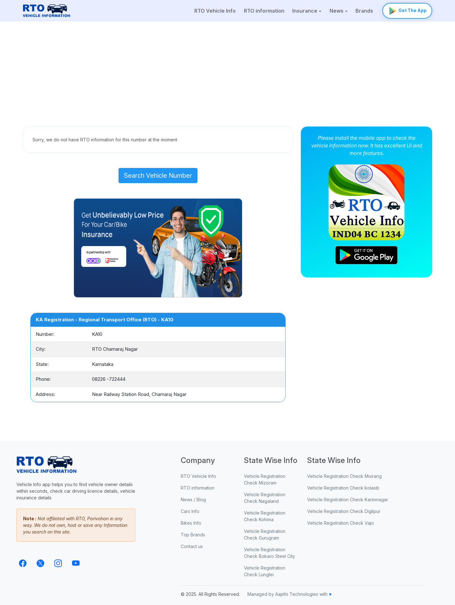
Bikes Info (191, 523)
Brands (364, 11)
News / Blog (193, 499)
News (336, 11)
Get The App (407, 10)
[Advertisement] (227, 69)
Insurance (304, 11)
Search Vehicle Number (158, 175)
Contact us (192, 546)
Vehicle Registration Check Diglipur (343, 511)
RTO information (264, 11)
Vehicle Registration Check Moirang (344, 476)
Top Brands (193, 534)
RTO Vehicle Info (215, 11)
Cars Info (190, 511)
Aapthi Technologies (296, 594)
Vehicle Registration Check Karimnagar (347, 499)
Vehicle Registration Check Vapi (340, 523)
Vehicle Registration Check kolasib (343, 488)
